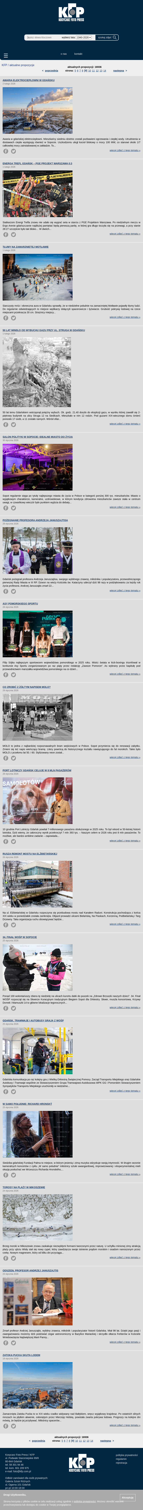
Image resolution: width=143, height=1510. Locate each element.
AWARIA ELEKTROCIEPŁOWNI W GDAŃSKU (29, 80)
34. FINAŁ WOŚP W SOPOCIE (20, 937)
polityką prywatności (85, 1501)
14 (104, 70)
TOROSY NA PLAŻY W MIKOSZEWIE (24, 1187)
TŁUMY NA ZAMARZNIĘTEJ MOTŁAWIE (26, 246)
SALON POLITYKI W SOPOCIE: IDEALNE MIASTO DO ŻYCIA (38, 436)
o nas (64, 53)
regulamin (121, 1459)
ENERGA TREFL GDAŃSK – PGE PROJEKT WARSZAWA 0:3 (37, 163)
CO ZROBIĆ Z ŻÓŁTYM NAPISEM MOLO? (27, 687)
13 (101, 70)
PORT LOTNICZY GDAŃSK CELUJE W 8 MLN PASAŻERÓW (37, 770)
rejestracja (121, 1462)
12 (97, 70)
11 (93, 70)
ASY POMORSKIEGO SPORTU (20, 603)
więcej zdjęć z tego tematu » (125, 150)
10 (89, 70)
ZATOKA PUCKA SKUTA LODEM (21, 1355)
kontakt (78, 53)
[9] (85, 70)
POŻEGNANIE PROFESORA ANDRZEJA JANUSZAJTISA (35, 520)
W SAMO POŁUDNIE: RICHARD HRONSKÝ (27, 1104)
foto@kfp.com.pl (22, 1471)
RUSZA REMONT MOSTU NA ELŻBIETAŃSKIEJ (30, 853)
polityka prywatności (127, 1455)
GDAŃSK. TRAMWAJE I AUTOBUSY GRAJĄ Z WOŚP (33, 1020)
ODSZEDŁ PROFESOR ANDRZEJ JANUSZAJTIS (30, 1270)
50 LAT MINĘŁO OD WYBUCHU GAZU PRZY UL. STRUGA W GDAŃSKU (44, 330)
